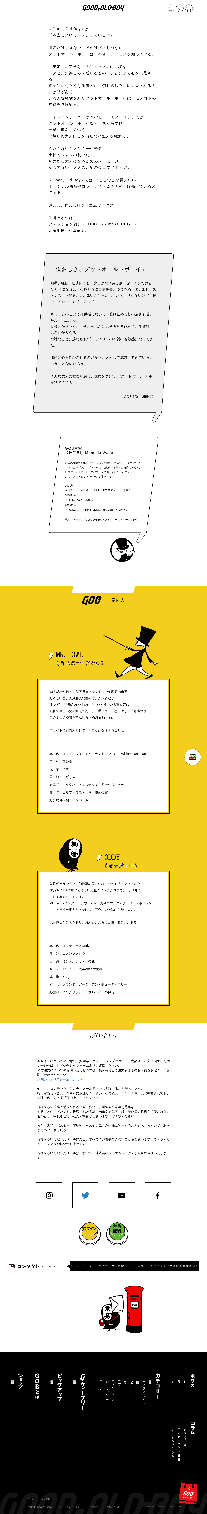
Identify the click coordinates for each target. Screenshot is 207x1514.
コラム (101, 1383)
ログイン (28, 1499)
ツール (131, 1382)
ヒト (185, 1382)
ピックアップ (107, 1389)
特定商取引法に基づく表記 (38, 1507)
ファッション (113, 1389)
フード (119, 1382)
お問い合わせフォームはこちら (59, 1079)
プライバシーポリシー (70, 1507)
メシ (172, 1382)
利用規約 (94, 1507)
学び (125, 1380)
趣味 (137, 1378)
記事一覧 (150, 1378)
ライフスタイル (144, 1390)
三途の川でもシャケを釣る (172, 1441)
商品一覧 (12, 1378)
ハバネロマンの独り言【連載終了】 (179, 1442)
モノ (179, 1382)
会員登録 (45, 1499)
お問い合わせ (113, 1507)
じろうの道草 (185, 1434)
